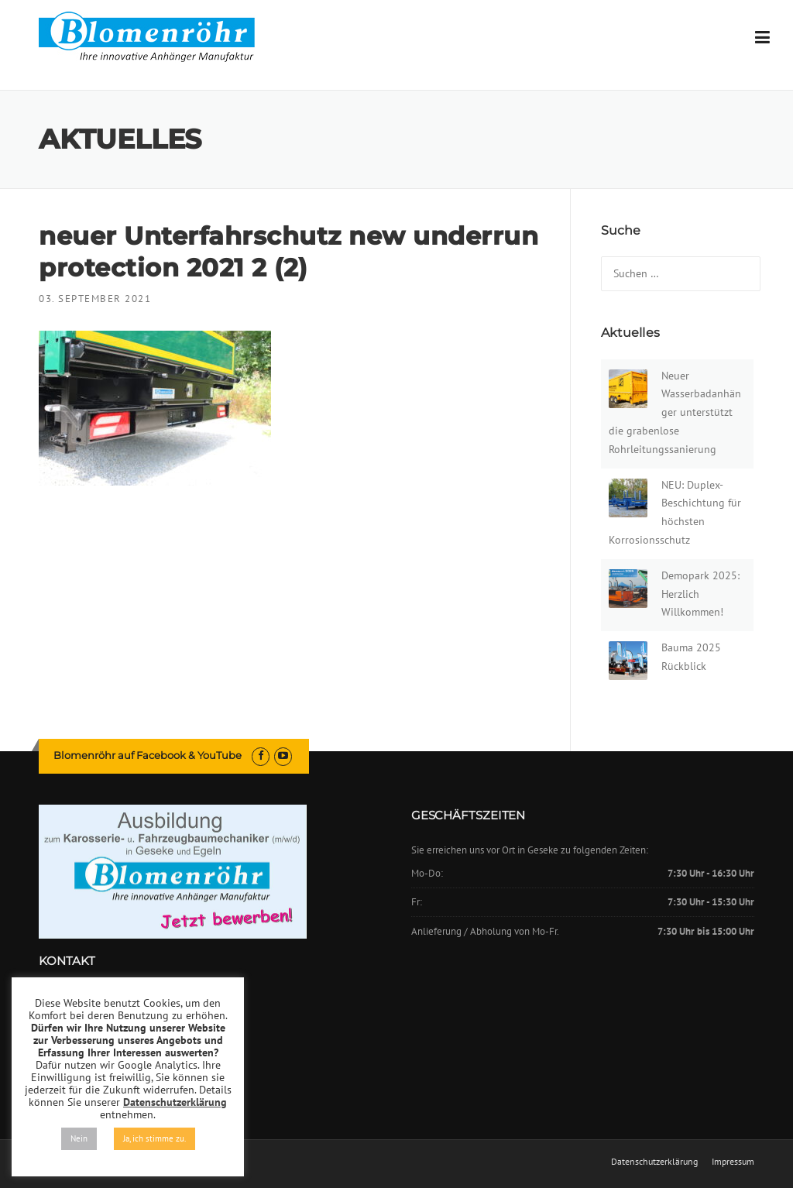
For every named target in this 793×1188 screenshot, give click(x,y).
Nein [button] (79, 1138)
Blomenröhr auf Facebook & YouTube (147, 755)
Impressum (733, 1161)
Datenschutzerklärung (654, 1161)
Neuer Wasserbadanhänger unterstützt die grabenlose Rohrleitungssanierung (675, 412)
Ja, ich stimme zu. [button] (154, 1138)
